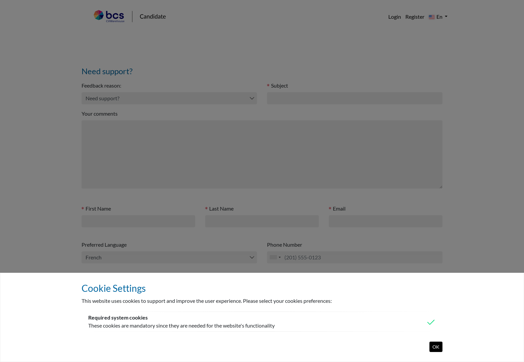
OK (435, 347)
